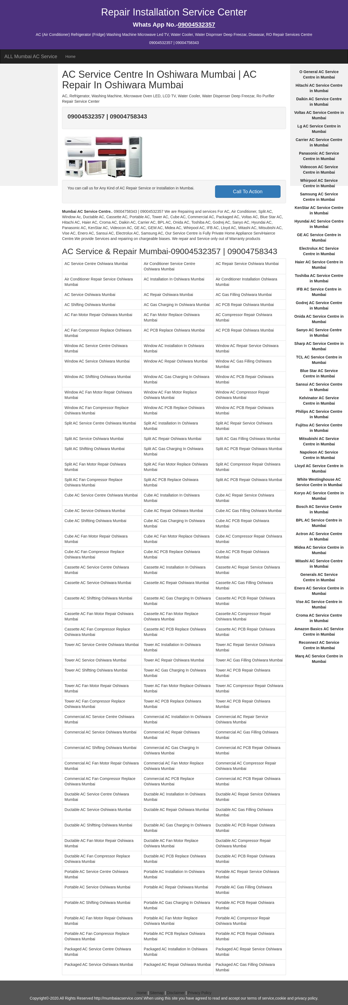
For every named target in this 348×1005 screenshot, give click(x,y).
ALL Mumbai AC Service (30, 56)
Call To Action (248, 191)
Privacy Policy (200, 993)
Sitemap (157, 993)
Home (70, 56)
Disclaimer (176, 993)
